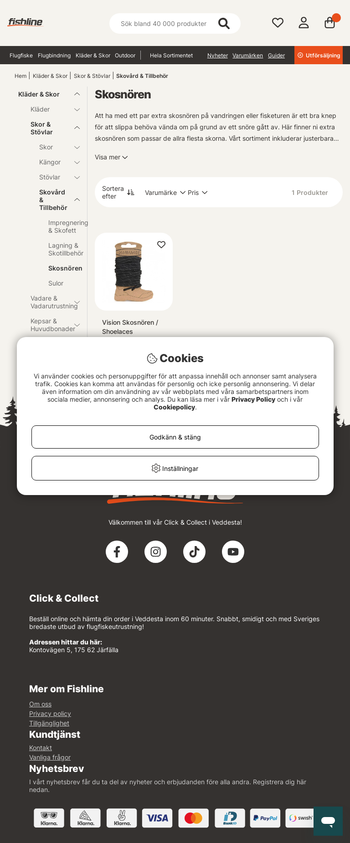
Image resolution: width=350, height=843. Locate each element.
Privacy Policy (253, 399)
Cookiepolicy (174, 407)
